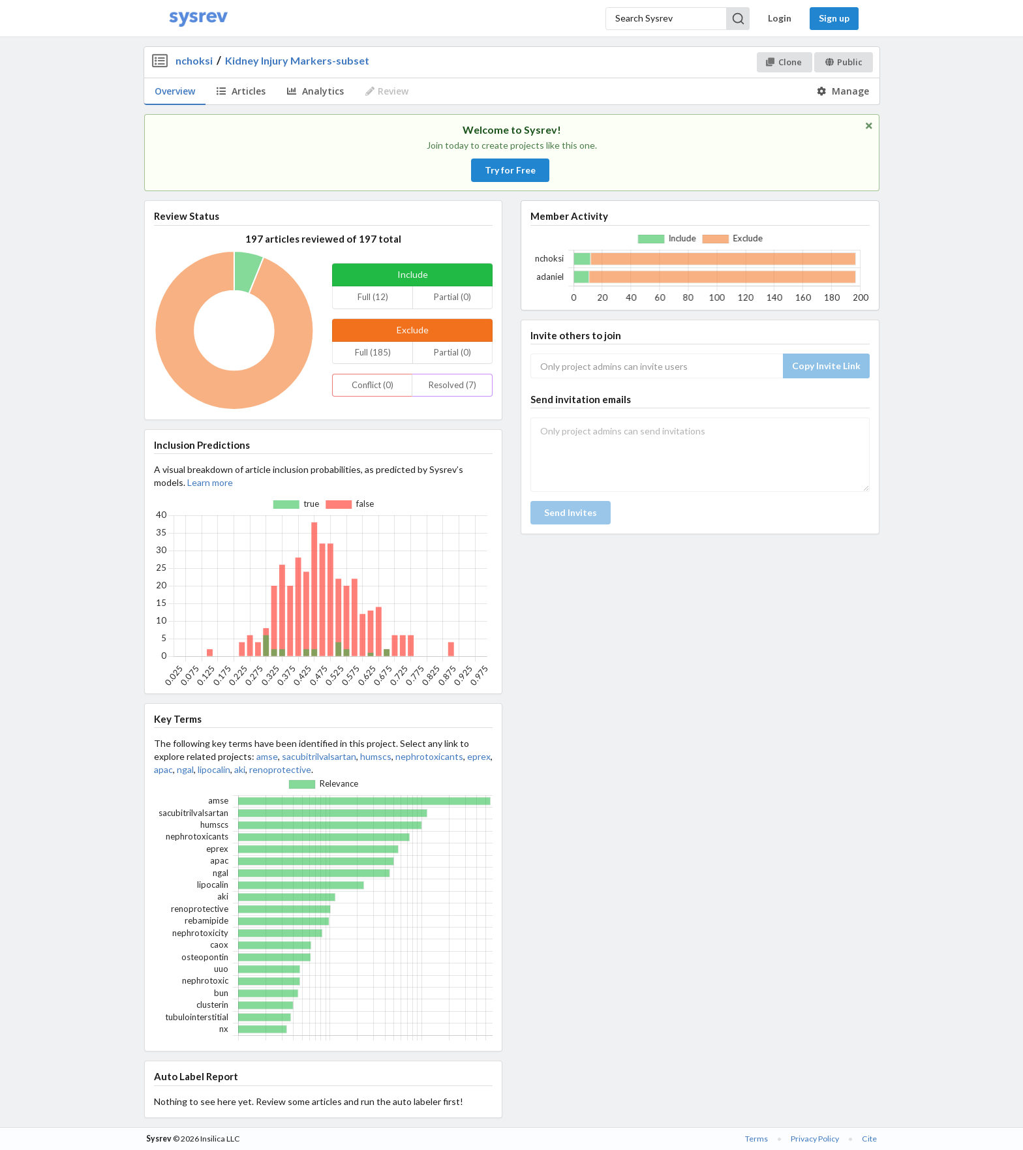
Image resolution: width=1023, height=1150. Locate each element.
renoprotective (280, 769)
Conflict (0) (372, 385)
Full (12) (373, 297)
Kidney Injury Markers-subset (297, 60)
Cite (869, 1138)
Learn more (210, 482)
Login (779, 17)
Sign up (834, 17)
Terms (756, 1138)
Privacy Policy (815, 1138)
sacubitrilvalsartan (319, 756)
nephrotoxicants (429, 756)
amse (267, 756)
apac (163, 769)
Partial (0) (452, 297)
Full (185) (373, 352)
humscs (375, 756)
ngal (185, 769)
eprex (479, 756)
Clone (783, 62)
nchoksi (194, 60)
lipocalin (214, 769)
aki (239, 769)
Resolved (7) (452, 385)
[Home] (198, 18)
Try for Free (510, 169)
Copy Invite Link (826, 365)
